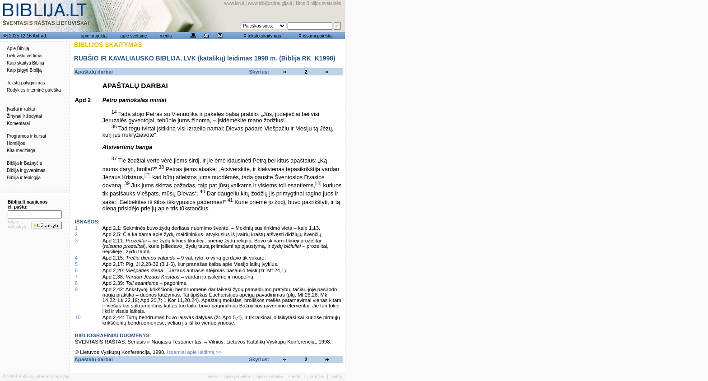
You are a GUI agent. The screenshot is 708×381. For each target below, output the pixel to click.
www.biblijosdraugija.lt (270, 3)
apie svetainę (134, 35)
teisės (212, 376)
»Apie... (15, 221)
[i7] (147, 175)
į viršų (336, 376)
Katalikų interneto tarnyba (44, 376)
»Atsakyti (17, 226)
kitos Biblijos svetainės (318, 3)
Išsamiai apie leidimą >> (194, 352)
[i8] (318, 183)
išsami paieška (318, 35)
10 (78, 317)
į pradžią (316, 376)
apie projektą (94, 35)
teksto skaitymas (264, 35)
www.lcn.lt (234, 3)
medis (166, 35)
